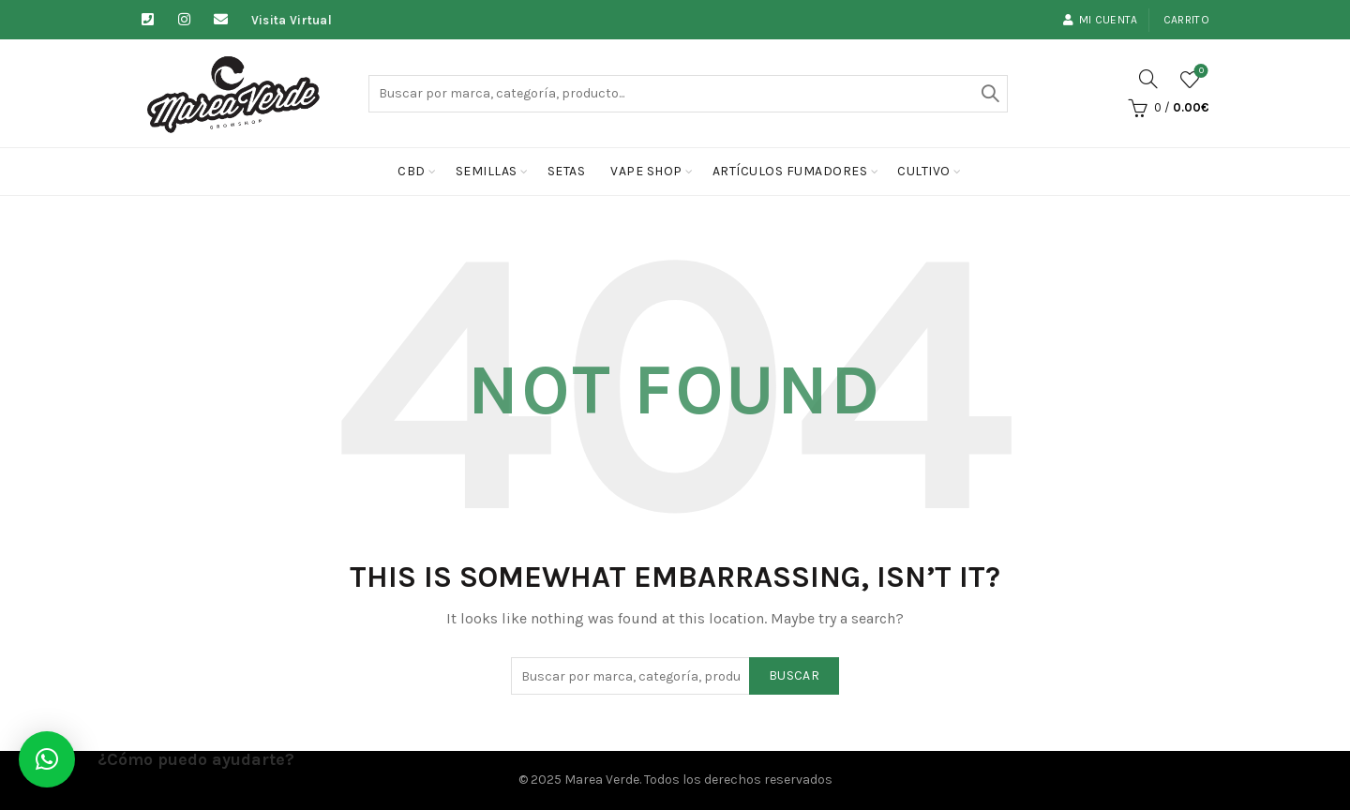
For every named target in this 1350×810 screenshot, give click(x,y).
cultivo (924, 171)
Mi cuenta (1100, 19)
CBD (412, 171)
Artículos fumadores (790, 171)
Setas (567, 171)
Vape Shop (646, 171)
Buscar (989, 93)
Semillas (487, 171)
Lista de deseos (1199, 72)
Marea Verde (601, 780)
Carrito (1186, 19)
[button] (47, 759)
